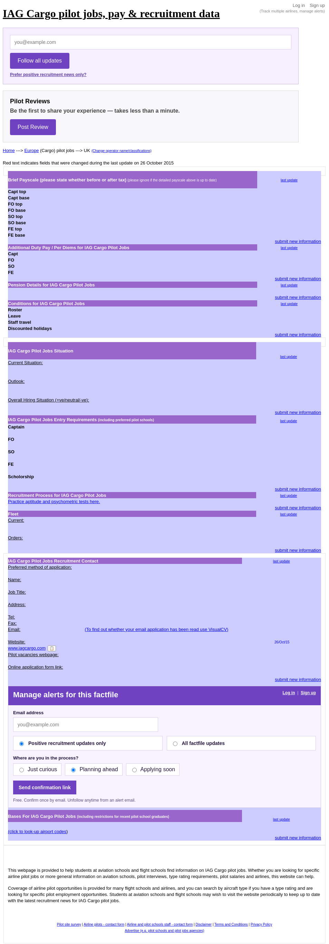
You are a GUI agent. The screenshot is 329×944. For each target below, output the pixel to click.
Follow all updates (40, 61)
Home (9, 150)
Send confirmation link (45, 787)
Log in (299, 5)
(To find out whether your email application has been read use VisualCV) (156, 629)
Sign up (317, 5)
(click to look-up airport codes (37, 831)
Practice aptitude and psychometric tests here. (54, 501)
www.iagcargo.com (27, 648)
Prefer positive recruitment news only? (48, 74)
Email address (28, 712)
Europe (32, 150)
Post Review (33, 127)
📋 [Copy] (51, 648)
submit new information (298, 241)
